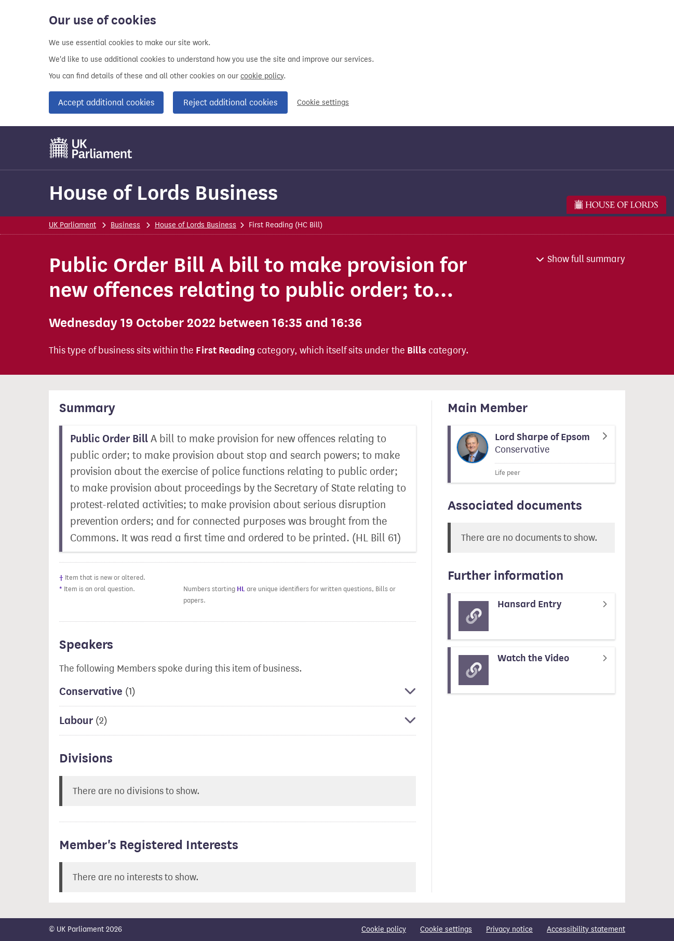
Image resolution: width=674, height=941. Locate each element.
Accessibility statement (586, 929)
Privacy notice (509, 929)
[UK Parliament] (91, 148)
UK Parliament (72, 225)
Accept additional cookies (106, 102)
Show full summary (586, 259)
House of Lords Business (163, 193)
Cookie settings (323, 102)
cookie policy (262, 76)
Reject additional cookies (230, 102)
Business (125, 225)
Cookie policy (383, 929)
